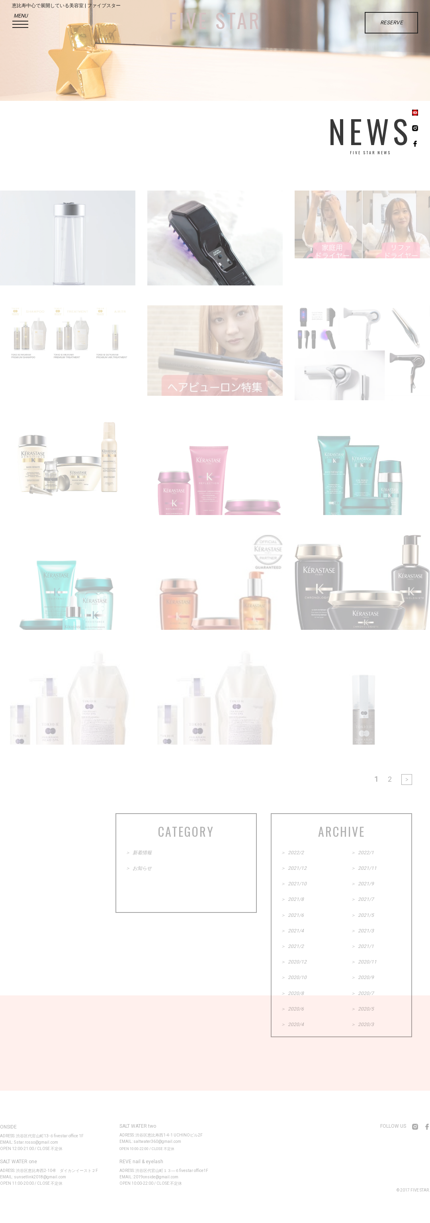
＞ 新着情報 (138, 852)
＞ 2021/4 (292, 931)
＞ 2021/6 (292, 915)
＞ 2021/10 (294, 884)
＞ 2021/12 (294, 868)
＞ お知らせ (138, 868)
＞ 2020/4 (292, 1024)
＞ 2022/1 (362, 852)
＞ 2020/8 (292, 993)
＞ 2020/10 (294, 977)
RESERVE (391, 23)
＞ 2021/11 (364, 868)
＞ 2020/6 (292, 1009)
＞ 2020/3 (362, 1024)
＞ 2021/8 (292, 899)
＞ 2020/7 (362, 993)
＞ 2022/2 (292, 852)
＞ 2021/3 (362, 931)
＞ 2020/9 (362, 977)
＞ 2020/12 (294, 962)
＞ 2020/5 (362, 1009)
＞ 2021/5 (362, 915)
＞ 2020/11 (364, 962)
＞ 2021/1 (362, 946)
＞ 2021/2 (292, 946)
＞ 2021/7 (362, 899)
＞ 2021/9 (362, 884)
